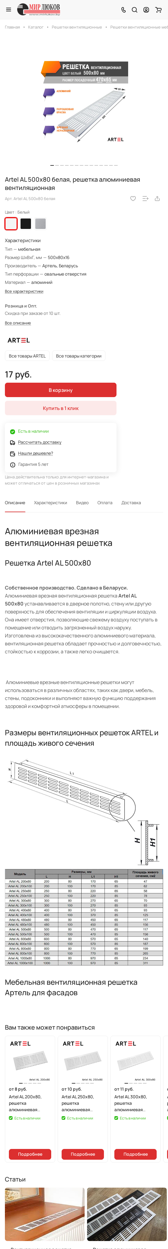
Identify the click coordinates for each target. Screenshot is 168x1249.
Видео (82, 502)
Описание (15, 502)
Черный (26, 224)
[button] (52, 165)
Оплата (105, 502)
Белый (11, 224)
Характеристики (50, 502)
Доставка (131, 502)
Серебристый (40, 224)
